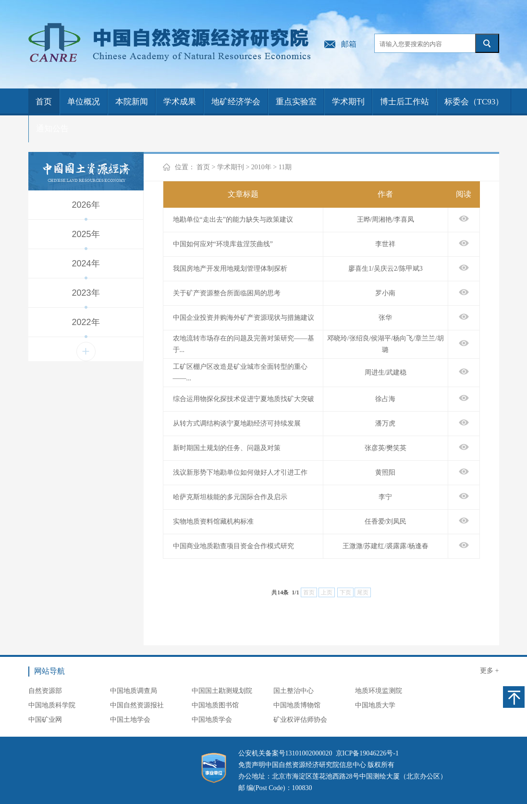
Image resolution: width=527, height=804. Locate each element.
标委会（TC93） (474, 101)
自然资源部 (45, 690)
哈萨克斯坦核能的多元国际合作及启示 (230, 497)
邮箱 (348, 44)
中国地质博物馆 (296, 705)
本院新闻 (131, 101)
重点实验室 (296, 101)
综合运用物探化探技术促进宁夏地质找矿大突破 (243, 398)
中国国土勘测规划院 (222, 690)
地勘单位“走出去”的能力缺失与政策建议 (233, 219)
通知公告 (52, 128)
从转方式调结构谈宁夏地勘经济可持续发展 (237, 423)
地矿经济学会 (235, 101)
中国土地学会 (130, 719)
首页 (44, 101)
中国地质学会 (212, 719)
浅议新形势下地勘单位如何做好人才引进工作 (240, 472)
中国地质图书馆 (215, 705)
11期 (285, 167)
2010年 (261, 167)
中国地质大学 (375, 705)
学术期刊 (348, 101)
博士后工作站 (404, 101)
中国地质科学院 (51, 705)
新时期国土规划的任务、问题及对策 (227, 448)
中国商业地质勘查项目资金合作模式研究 (233, 546)
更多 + (489, 670)
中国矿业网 (45, 719)
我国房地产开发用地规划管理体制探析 (230, 268)
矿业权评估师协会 (300, 719)
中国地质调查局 (133, 690)
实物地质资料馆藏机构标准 (213, 521)
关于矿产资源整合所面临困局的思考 (227, 293)
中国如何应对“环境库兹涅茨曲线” (223, 244)
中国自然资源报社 (137, 705)
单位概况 (83, 101)
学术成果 (179, 101)
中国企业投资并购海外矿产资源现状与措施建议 (243, 317)
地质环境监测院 (378, 690)
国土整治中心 (293, 690)
